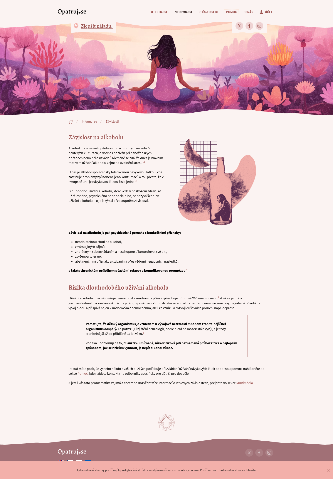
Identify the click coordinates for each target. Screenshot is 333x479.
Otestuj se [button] (159, 12)
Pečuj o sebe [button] (208, 12)
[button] (231, 12)
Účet (265, 12)
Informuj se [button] (183, 12)
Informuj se (89, 121)
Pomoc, (83, 373)
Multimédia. (245, 383)
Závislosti (112, 121)
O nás (248, 12)
